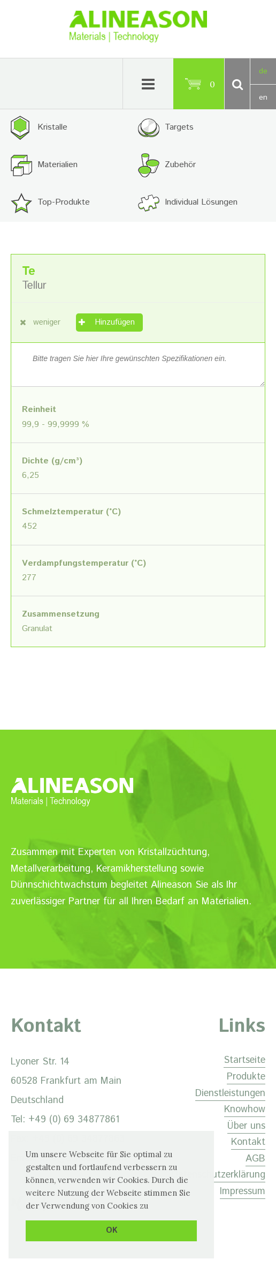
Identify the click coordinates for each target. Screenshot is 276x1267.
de (263, 71)
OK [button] (111, 1230)
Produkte (246, 1077)
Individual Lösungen (201, 202)
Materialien (57, 165)
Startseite (244, 1060)
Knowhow (244, 1109)
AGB (255, 1159)
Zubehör (180, 165)
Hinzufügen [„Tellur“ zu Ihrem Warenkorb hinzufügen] (115, 322)
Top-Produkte (63, 202)
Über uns (246, 1126)
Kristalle (52, 127)
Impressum (242, 1191)
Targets (179, 127)
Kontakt (248, 1142)
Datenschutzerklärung (218, 1175)
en (263, 97)
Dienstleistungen (230, 1093)
